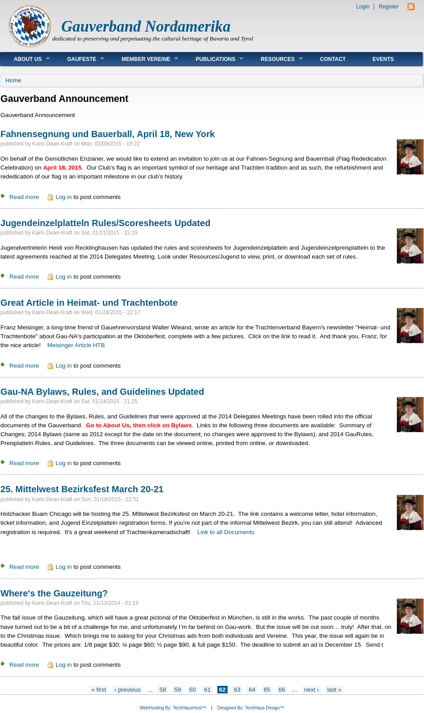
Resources (274, 59)
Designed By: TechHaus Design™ (250, 707)
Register (389, 7)
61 (207, 689)
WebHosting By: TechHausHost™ (173, 707)
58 (162, 689)
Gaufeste (79, 59)
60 (192, 689)
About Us (25, 59)
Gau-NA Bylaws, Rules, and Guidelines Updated (102, 392)
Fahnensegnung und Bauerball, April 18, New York (107, 134)
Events (383, 59)
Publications (212, 59)
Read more (24, 197)
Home (13, 80)
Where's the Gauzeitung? (54, 593)
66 (281, 689)
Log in (64, 197)
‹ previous (127, 689)
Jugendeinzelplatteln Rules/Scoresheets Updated (105, 223)
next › (311, 689)
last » (334, 689)
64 (252, 689)
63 (237, 689)
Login (362, 7)
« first (98, 689)
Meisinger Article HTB (76, 345)
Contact (333, 59)
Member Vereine (143, 59)
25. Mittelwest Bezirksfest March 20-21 (81, 489)
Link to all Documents (225, 532)
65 (267, 689)
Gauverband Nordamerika (146, 26)
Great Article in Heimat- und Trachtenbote (89, 303)
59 (177, 689)
